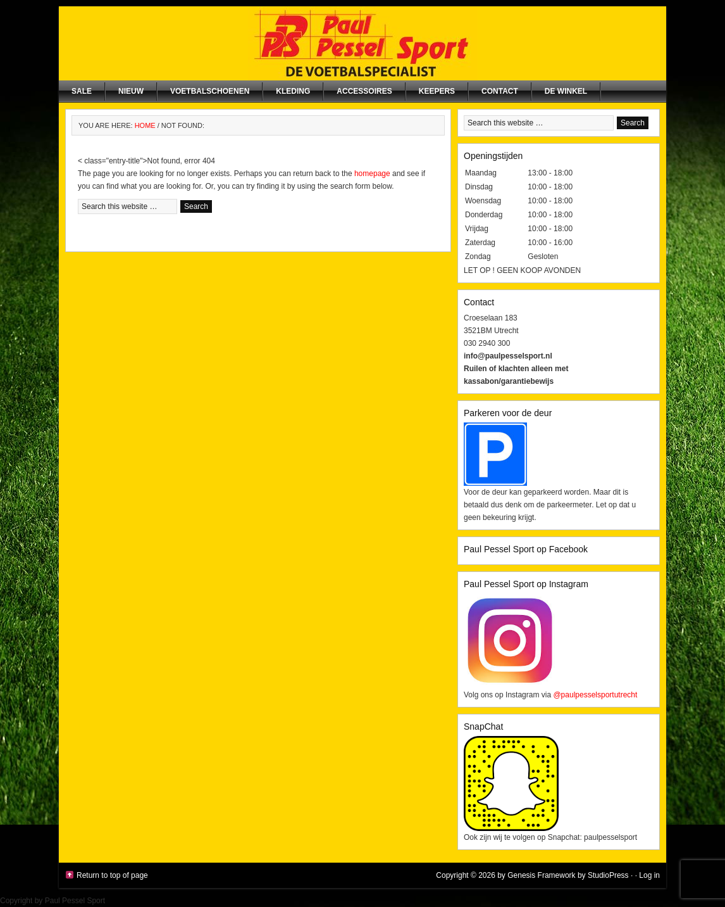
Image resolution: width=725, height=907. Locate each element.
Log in (649, 875)
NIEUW (131, 91)
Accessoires (364, 91)
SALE (81, 91)
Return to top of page (112, 875)
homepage (372, 173)
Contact (499, 91)
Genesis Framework (541, 875)
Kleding (293, 91)
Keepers (437, 91)
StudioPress (608, 875)
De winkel (566, 91)
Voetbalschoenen (209, 91)
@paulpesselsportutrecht (595, 694)
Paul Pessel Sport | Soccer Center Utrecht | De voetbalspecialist (362, 43)
